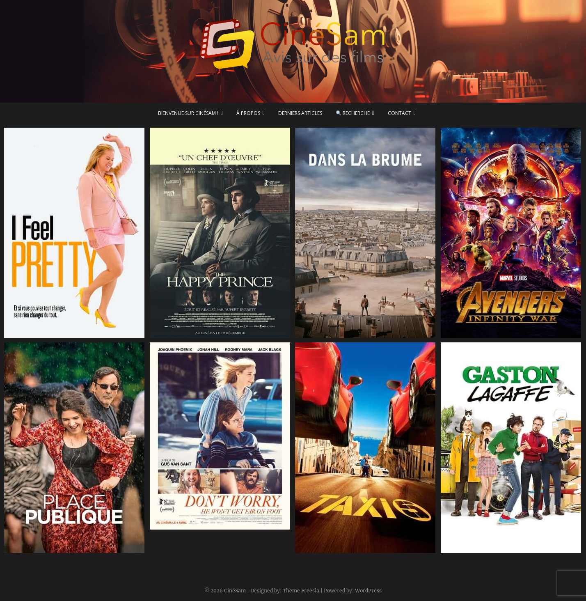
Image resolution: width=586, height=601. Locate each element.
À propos (248, 113)
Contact (399, 113)
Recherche (353, 113)
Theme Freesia (301, 590)
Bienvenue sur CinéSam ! (188, 113)
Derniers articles (300, 113)
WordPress (368, 590)
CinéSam (235, 590)
